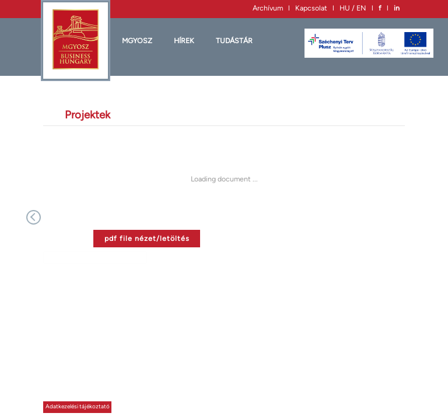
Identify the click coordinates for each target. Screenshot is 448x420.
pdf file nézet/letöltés (147, 238)
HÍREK (184, 40)
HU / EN (353, 8)
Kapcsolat (311, 8)
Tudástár (234, 40)
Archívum (268, 8)
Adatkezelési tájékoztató (78, 406)
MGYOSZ (137, 40)
